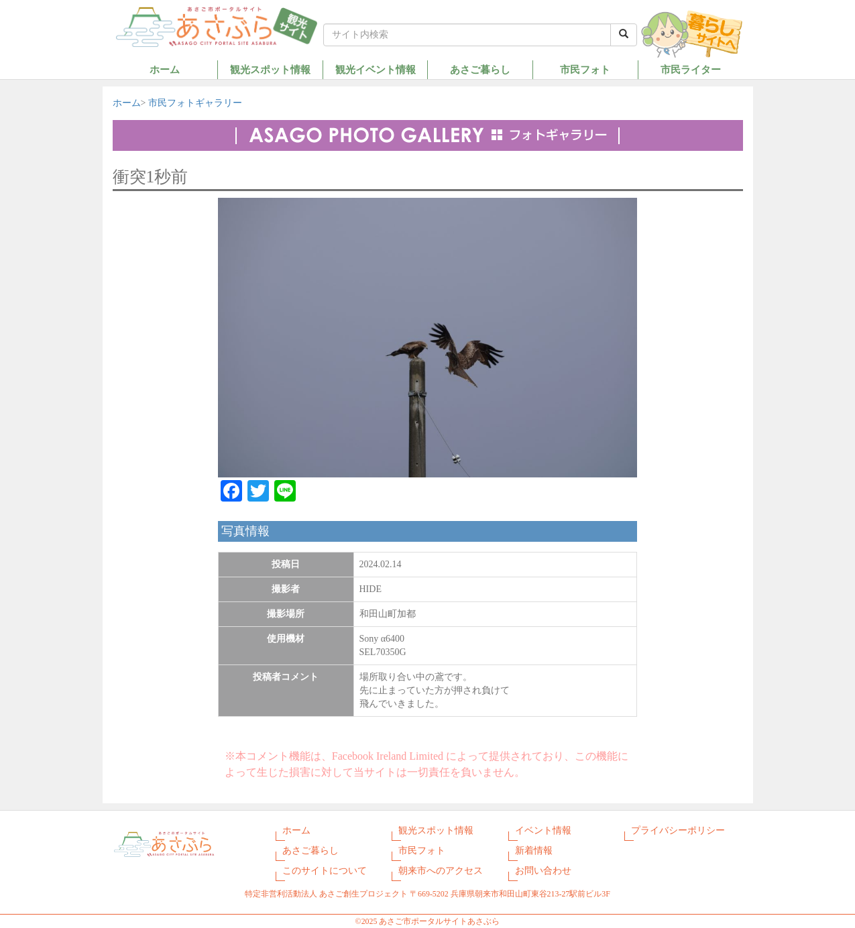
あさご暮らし (480, 69)
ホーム (165, 69)
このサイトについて (324, 871)
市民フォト (585, 69)
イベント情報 (543, 830)
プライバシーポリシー (678, 830)
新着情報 (534, 851)
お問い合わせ (543, 871)
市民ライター (691, 69)
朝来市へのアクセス (440, 871)
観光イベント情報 (375, 69)
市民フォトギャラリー (195, 103)
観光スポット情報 (270, 69)
